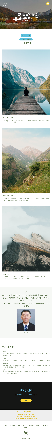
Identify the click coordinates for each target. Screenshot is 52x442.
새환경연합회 (31, 425)
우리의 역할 (26, 42)
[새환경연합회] (4, 4)
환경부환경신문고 (21, 425)
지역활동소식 (45, 425)
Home (5, 425)
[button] (26, 35)
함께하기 (26, 427)
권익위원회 (12, 425)
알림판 (37, 425)
